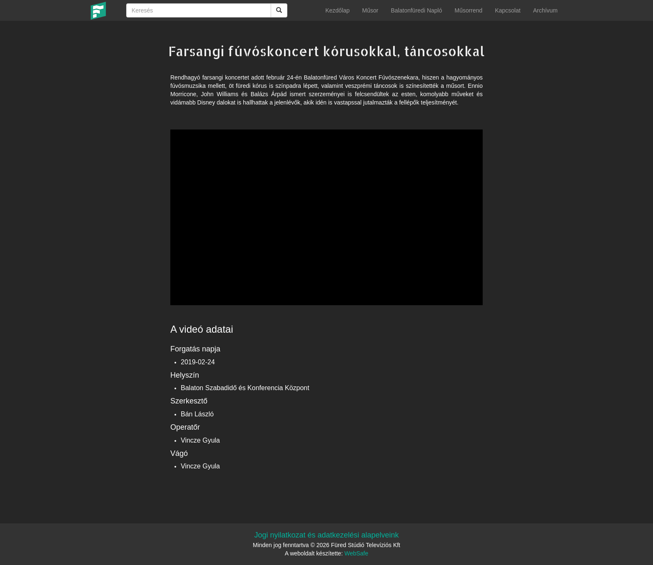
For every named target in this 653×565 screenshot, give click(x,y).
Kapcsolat (507, 10)
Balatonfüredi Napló (416, 10)
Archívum (545, 10)
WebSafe (356, 553)
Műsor (370, 10)
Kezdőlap (337, 10)
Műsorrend (468, 10)
